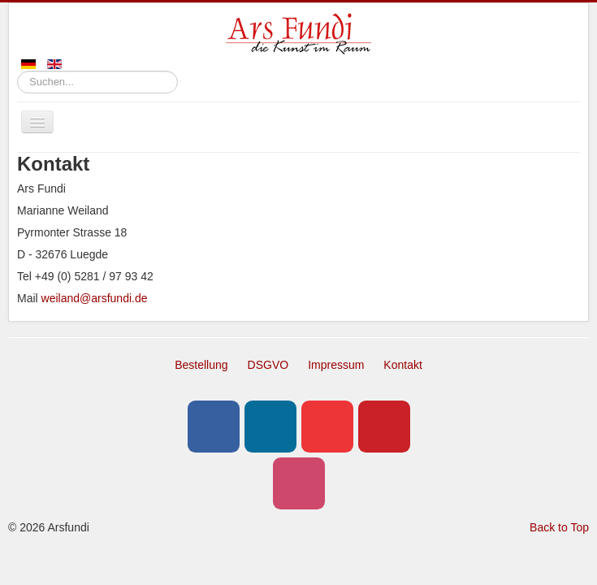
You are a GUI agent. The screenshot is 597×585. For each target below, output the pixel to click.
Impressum (336, 364)
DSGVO (268, 364)
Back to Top (559, 527)
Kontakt (402, 364)
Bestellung (201, 364)
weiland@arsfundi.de (94, 298)
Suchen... (17, 71)
